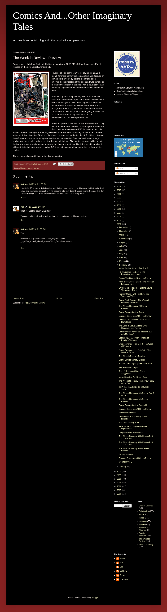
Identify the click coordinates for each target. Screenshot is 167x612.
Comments (121, 173)
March (122, 261)
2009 (119, 483)
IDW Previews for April (128, 367)
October (123, 235)
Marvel (142, 524)
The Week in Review (144, 540)
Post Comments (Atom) (35, 303)
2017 (119, 213)
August (122, 242)
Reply (23, 198)
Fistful (141, 515)
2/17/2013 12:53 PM (38, 184)
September (124, 239)
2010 (119, 479)
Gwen (122, 558)
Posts (119, 168)
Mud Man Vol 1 (125, 462)
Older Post (99, 298)
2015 (119, 216)
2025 (119, 190)
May (121, 254)
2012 (119, 471)
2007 (119, 490)
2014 (119, 220)
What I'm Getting (146, 544)
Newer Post (19, 298)
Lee (121, 567)
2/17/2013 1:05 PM (37, 207)
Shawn (123, 575)
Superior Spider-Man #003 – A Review (135, 409)
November (124, 231)
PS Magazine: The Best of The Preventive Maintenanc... (132, 273)
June (121, 250)
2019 (119, 205)
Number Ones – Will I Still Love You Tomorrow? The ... (134, 295)
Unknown (124, 579)
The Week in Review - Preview (132, 356)
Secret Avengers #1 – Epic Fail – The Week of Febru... (135, 351)
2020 (119, 202)
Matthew (24, 184)
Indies (141, 518)
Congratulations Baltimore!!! (131, 432)
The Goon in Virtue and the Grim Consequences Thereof (133, 327)
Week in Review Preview (29, 168)
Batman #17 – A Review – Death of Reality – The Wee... (134, 339)
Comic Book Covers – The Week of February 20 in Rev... (134, 301)
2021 (119, 198)
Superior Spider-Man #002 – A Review (135, 458)
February (123, 265)
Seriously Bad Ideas (127, 413)
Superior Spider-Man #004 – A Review (135, 316)
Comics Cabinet (146, 506)
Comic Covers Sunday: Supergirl (133, 405)
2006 (119, 494)
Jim (22, 207)
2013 (119, 224)
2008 (119, 486)
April (121, 257)
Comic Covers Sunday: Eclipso (132, 360)
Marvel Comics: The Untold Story (133, 377)
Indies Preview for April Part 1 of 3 (133, 268)
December (124, 227)
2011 (119, 475)
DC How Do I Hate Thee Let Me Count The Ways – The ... (135, 289)
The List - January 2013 (129, 422)
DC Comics (144, 511)
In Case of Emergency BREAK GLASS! (135, 363)
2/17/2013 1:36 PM (37, 229)
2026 (119, 186)
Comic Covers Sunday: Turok (131, 312)
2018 (119, 209)
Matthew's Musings (143, 529)
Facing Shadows (126, 454)
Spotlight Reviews (143, 534)
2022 (119, 194)
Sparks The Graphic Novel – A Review (135, 278)
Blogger (95, 598)
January (123, 466)
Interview (143, 521)
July (121, 246)
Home (59, 298)
